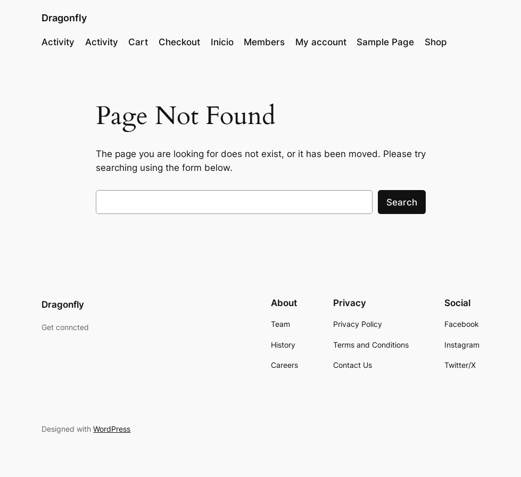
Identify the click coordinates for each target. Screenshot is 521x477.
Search (401, 202)
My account (320, 42)
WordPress (111, 428)
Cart (138, 42)
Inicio (222, 42)
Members (264, 42)
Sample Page (385, 42)
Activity (58, 42)
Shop (436, 42)
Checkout (179, 42)
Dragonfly (64, 17)
